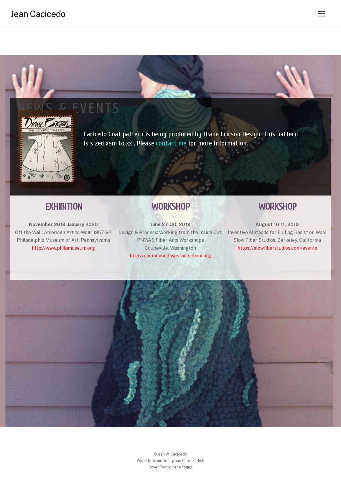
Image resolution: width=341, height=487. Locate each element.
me (182, 143)
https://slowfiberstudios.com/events (277, 248)
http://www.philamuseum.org (63, 248)
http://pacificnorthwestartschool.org (170, 256)
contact (167, 143)
